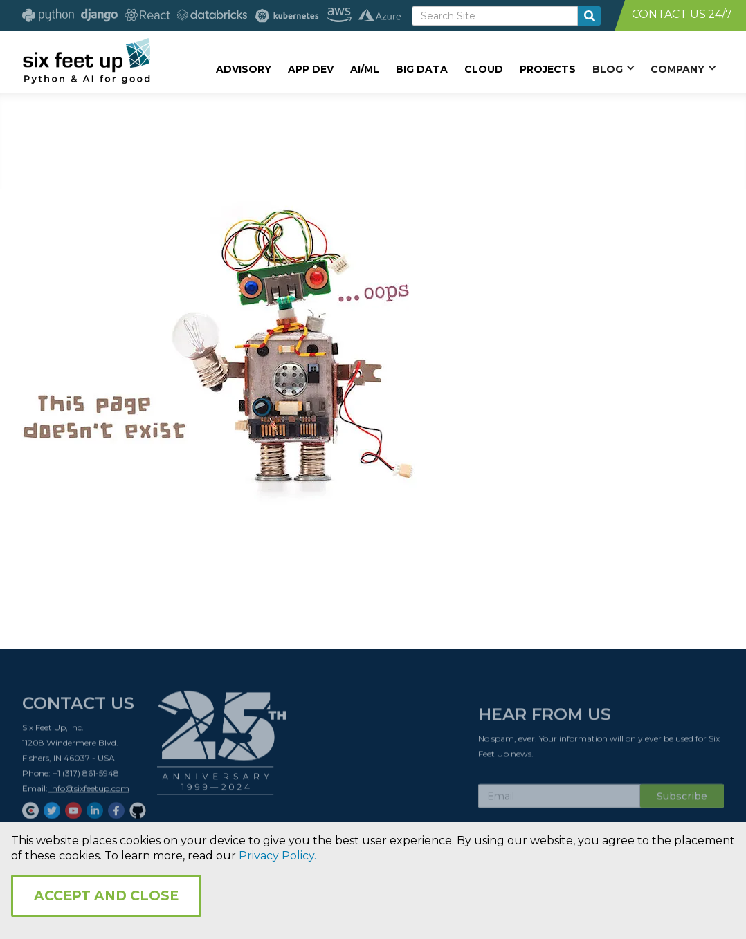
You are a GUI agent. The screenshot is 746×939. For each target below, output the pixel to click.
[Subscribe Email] (559, 799)
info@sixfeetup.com (88, 791)
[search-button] (589, 16)
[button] (613, 68)
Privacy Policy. (277, 855)
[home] (86, 60)
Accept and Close (106, 896)
